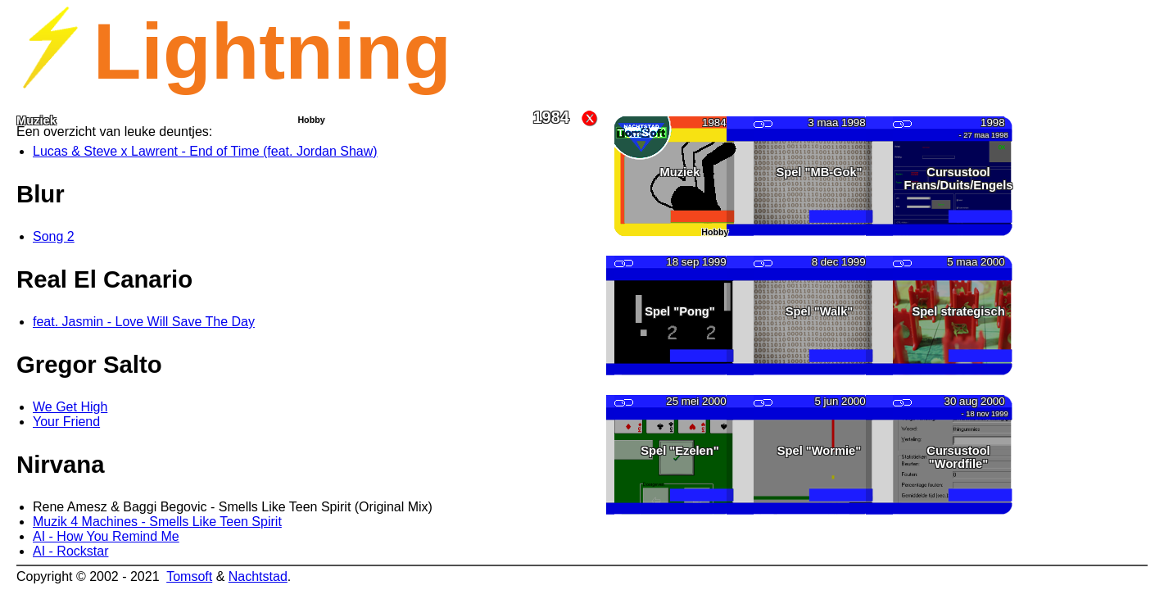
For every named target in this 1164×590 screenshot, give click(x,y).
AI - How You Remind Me (106, 536)
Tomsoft (189, 576)
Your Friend (66, 422)
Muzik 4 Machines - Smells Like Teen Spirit (157, 522)
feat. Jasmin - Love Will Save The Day (144, 322)
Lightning (272, 51)
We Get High (70, 407)
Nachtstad (258, 576)
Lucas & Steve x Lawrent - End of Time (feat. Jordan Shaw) (205, 151)
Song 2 (54, 236)
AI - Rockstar (70, 551)
